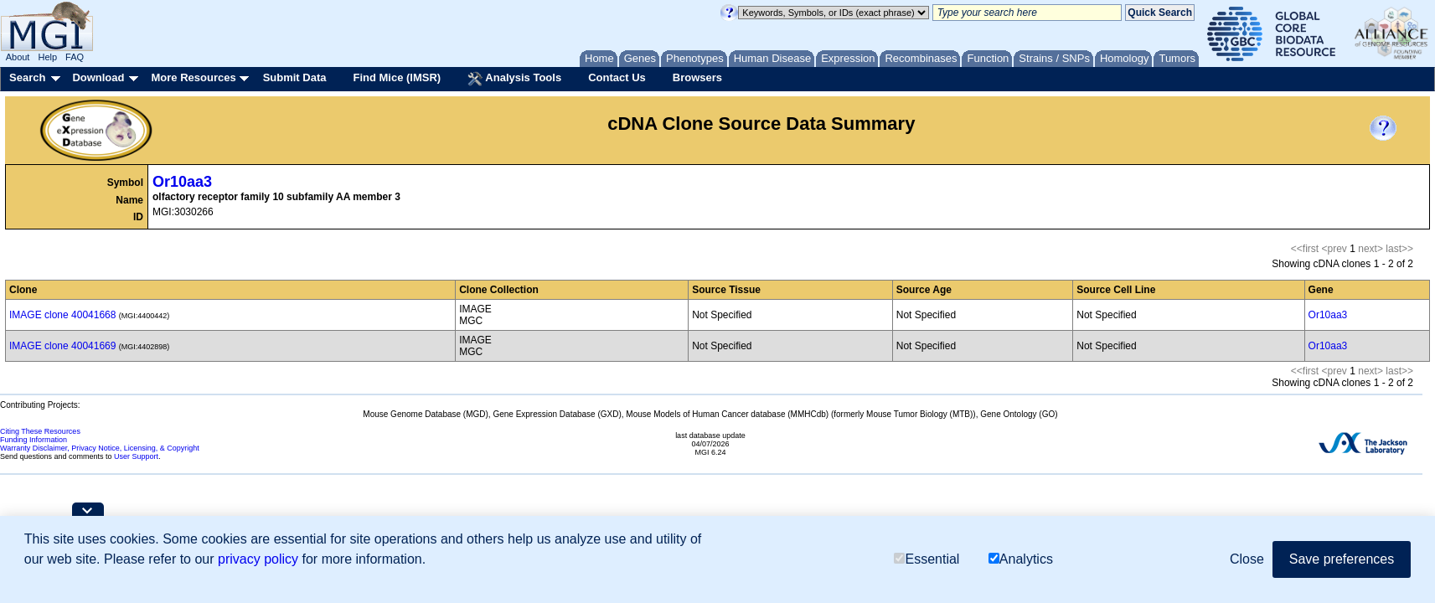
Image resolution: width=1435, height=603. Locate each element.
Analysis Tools (514, 78)
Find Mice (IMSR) (397, 77)
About (18, 57)
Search (27, 77)
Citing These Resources (40, 431)
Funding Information (33, 440)
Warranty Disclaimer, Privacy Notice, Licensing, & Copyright (99, 448)
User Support (136, 456)
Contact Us (617, 77)
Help (47, 57)
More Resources (193, 77)
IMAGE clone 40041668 (62, 315)
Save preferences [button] (1341, 559)
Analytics (1020, 559)
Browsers (697, 77)
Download (98, 77)
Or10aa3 (182, 181)
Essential (926, 559)
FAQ (74, 57)
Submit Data (295, 77)
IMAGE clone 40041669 (62, 346)
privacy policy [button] (258, 559)
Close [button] (1247, 559)
